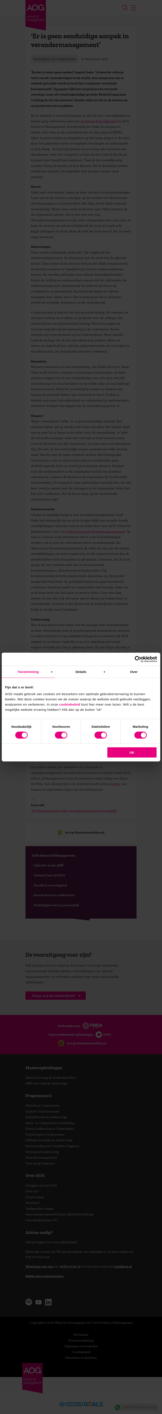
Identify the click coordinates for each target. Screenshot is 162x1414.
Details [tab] (81, 671)
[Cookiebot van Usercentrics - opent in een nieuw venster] (138, 659)
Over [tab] (134, 671)
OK (132, 752)
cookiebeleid (69, 704)
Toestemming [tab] (28, 671)
